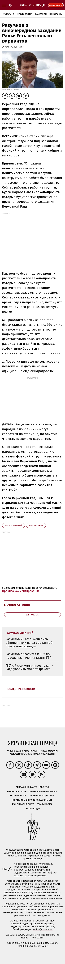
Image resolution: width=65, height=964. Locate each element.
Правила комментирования (21, 591)
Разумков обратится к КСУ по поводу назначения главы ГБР (28, 656)
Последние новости (20, 689)
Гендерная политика (41, 795)
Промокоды (32, 808)
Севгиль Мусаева (43, 923)
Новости (8, 13)
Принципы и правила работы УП (32, 800)
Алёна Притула (45, 926)
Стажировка (44, 804)
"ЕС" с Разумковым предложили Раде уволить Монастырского (29, 667)
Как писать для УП (23, 804)
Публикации (24, 13)
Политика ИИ (18, 795)
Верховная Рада (36, 525)
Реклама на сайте (26, 787)
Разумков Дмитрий (13, 525)
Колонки (41, 13)
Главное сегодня (17, 605)
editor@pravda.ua (43, 929)
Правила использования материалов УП (32, 791)
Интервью (55, 13)
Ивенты (44, 787)
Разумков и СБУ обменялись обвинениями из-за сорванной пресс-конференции (29, 642)
